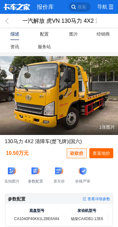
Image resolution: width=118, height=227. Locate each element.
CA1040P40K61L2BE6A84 (36, 219)
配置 (44, 34)
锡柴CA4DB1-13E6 (87, 219)
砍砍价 (76, 153)
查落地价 (101, 153)
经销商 (103, 34)
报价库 (45, 7)
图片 (73, 34)
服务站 (44, 46)
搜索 (81, 6)
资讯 (14, 46)
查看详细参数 (98, 199)
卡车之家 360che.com (16, 7)
